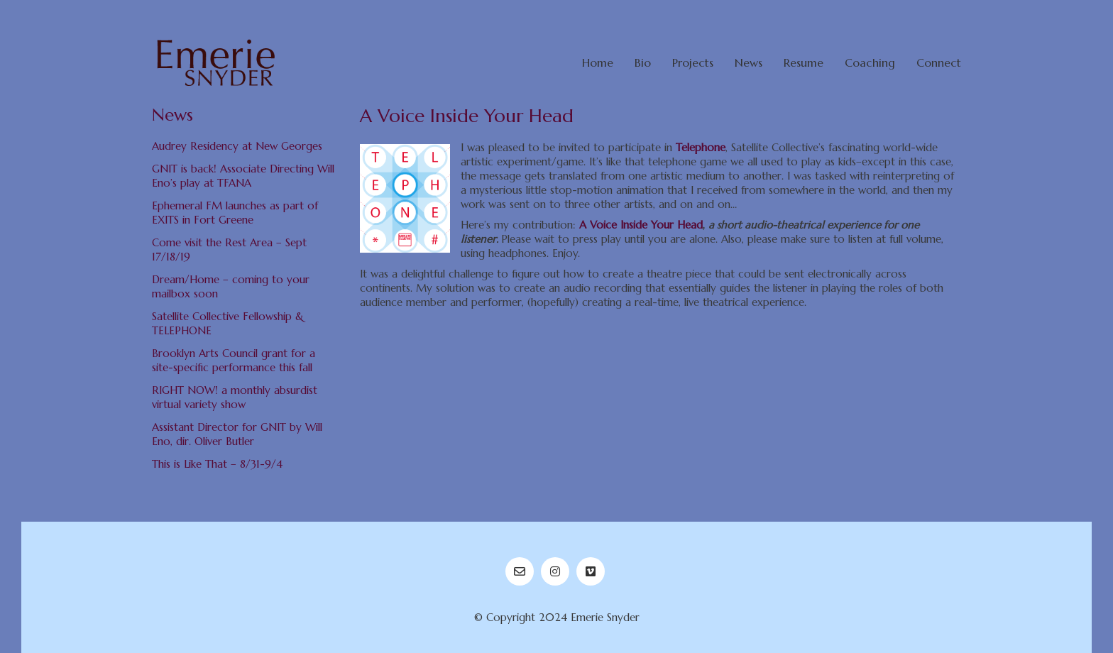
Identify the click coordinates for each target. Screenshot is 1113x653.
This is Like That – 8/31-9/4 (217, 464)
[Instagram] (555, 571)
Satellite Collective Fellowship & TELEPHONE (228, 323)
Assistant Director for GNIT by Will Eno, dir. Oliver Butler (237, 434)
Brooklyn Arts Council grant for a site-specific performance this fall (233, 360)
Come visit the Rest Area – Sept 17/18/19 (229, 249)
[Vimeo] (590, 571)
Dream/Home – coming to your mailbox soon (230, 286)
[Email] (519, 571)
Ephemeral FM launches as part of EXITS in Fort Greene (235, 212)
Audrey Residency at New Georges (237, 146)
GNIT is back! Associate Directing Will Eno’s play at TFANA (243, 176)
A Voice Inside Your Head (641, 224)
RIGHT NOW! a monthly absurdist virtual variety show (234, 397)
